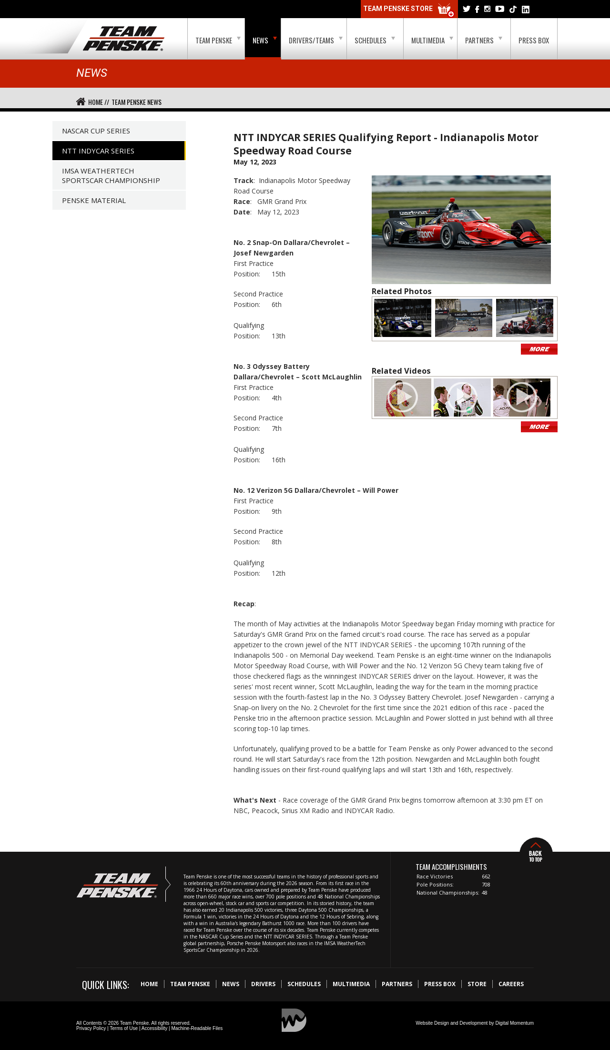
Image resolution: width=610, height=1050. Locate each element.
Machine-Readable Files (197, 1028)
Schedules (375, 40)
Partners (483, 40)
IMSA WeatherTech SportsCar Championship (111, 175)
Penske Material (94, 200)
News (265, 40)
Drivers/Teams (316, 40)
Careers (511, 984)
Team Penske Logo (123, 39)
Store (477, 984)
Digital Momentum (514, 1023)
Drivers (263, 984)
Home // (98, 102)
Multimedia (432, 40)
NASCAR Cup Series (96, 130)
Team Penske (218, 40)
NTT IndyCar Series (98, 150)
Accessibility (154, 1028)
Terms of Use (124, 1028)
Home (149, 984)
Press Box (533, 40)
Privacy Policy (91, 1028)
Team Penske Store (409, 10)
